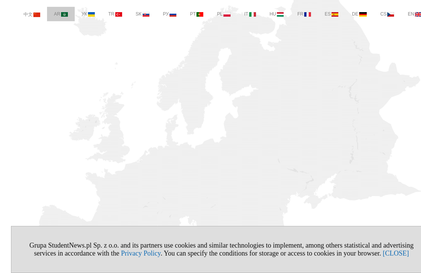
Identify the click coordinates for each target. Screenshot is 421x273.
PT (185, 14)
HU (266, 14)
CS (376, 14)
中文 (21, 14)
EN (404, 14)
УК (77, 14)
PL (213, 14)
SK (131, 14)
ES (320, 14)
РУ (158, 14)
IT (239, 14)
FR (293, 14)
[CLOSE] (385, 253)
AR (50, 14)
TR (104, 14)
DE (348, 14)
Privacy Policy (129, 253)
